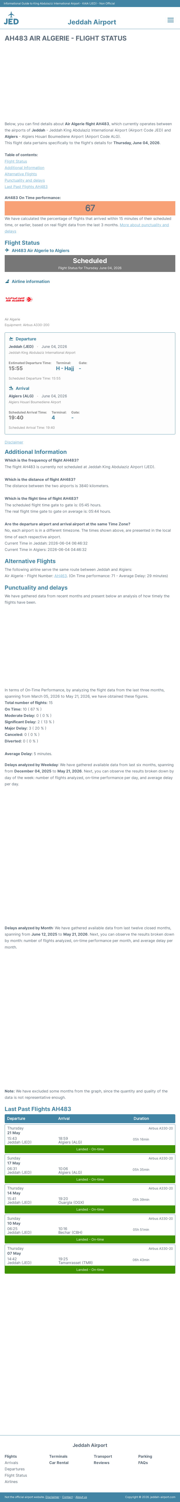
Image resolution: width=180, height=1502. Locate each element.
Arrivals (11, 1462)
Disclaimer (52, 1497)
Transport (103, 1456)
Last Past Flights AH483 (26, 186)
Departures (15, 1469)
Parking (145, 1456)
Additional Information (24, 167)
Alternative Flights (21, 174)
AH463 (60, 575)
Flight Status (16, 161)
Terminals (58, 1456)
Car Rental (58, 1462)
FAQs (143, 1462)
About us (81, 1497)
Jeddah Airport (92, 22)
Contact (67, 1497)
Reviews (101, 1462)
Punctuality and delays (25, 180)
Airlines (11, 1481)
